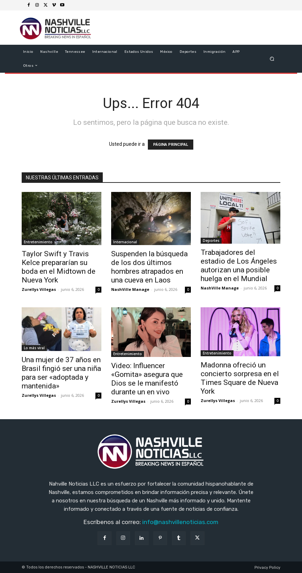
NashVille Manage (130, 289)
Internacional (125, 241)
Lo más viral (34, 347)
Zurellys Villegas (39, 289)
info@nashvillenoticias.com (180, 521)
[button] (272, 58)
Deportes (211, 240)
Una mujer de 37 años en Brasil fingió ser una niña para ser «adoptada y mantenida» (61, 373)
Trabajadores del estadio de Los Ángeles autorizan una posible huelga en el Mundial (239, 265)
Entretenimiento (38, 241)
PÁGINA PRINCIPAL (170, 144)
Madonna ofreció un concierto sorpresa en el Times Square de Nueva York (240, 378)
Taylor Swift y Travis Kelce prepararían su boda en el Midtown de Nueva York (58, 267)
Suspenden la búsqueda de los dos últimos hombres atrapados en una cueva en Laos (149, 267)
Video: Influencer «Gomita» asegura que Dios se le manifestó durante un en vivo (147, 378)
